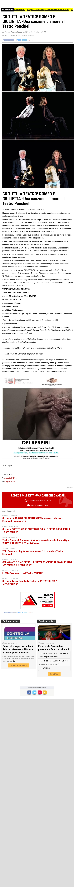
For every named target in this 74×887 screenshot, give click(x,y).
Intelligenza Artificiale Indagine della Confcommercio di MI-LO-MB (49, 10)
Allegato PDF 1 (10, 478)
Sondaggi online (47, 621)
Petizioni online (10, 621)
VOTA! (54, 674)
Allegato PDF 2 (10, 482)
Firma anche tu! (18, 665)
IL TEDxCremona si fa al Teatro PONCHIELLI (23, 573)
